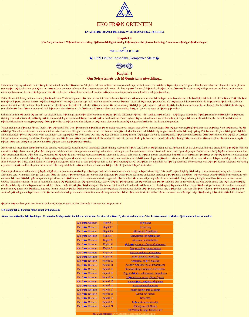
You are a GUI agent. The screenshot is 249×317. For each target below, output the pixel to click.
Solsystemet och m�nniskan (145, 235)
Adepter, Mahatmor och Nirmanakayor (145, 264)
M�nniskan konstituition (145, 302)
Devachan (145, 298)
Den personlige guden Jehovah (145, 248)
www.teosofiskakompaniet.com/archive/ (134, 313)
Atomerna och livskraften (145, 240)
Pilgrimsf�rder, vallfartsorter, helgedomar (145, 273)
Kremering (145, 227)
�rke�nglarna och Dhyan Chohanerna (145, 244)
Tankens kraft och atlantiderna (145, 252)
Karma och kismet (145, 293)
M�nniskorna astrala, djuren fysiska (145, 277)
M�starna (145, 222)
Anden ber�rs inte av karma (145, 289)
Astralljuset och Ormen (145, 306)
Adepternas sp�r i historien (145, 261)
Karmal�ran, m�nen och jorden (145, 281)
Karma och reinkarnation (145, 285)
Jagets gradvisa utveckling (145, 256)
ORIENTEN (139, 24)
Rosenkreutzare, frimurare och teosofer (145, 269)
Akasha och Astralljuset (145, 231)
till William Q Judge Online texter (145, 310)
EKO (102, 24)
